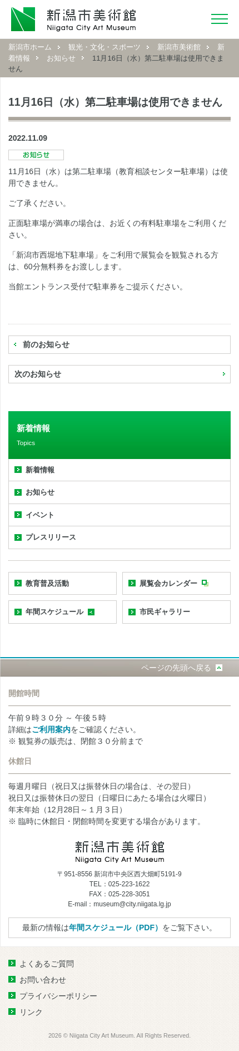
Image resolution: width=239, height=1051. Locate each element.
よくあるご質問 (46, 963)
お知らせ (61, 58)
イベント (40, 515)
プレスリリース (51, 537)
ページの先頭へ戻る (176, 667)
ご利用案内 (51, 729)
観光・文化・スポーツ (104, 47)
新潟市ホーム (30, 47)
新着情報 (40, 470)
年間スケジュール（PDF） (115, 927)
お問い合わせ (42, 979)
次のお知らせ (37, 373)
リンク (31, 1012)
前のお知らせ (46, 344)
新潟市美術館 (179, 47)
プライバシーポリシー (58, 995)
